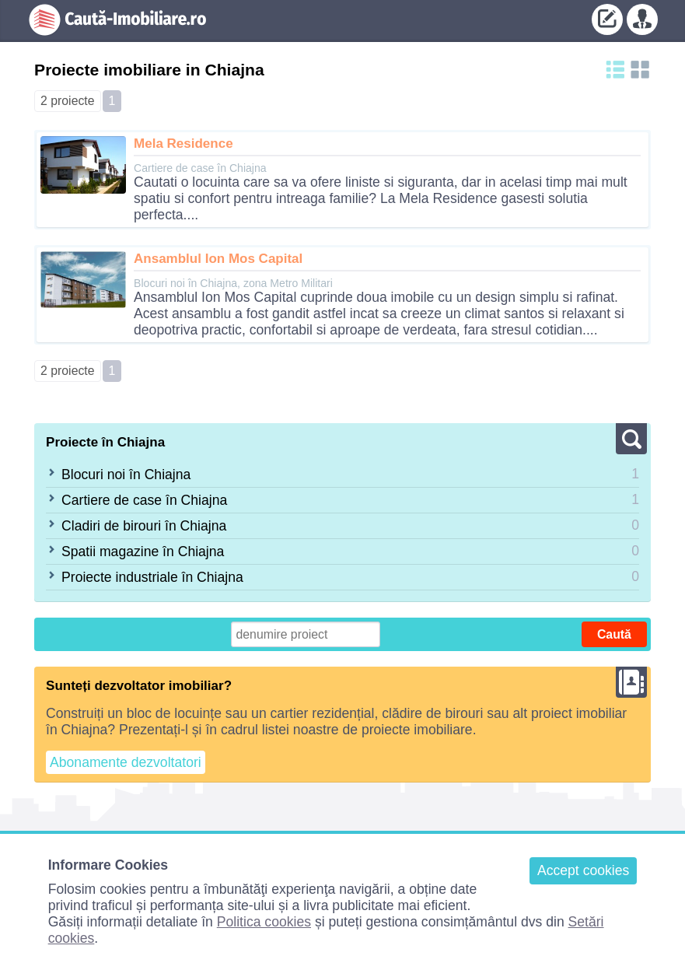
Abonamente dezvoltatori (125, 762)
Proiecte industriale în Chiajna (152, 577)
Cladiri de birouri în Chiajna (143, 526)
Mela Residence (183, 143)
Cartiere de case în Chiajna (144, 500)
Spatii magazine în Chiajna (142, 551)
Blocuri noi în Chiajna (125, 474)
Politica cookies (264, 922)
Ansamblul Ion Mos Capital (218, 258)
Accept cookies (583, 870)
